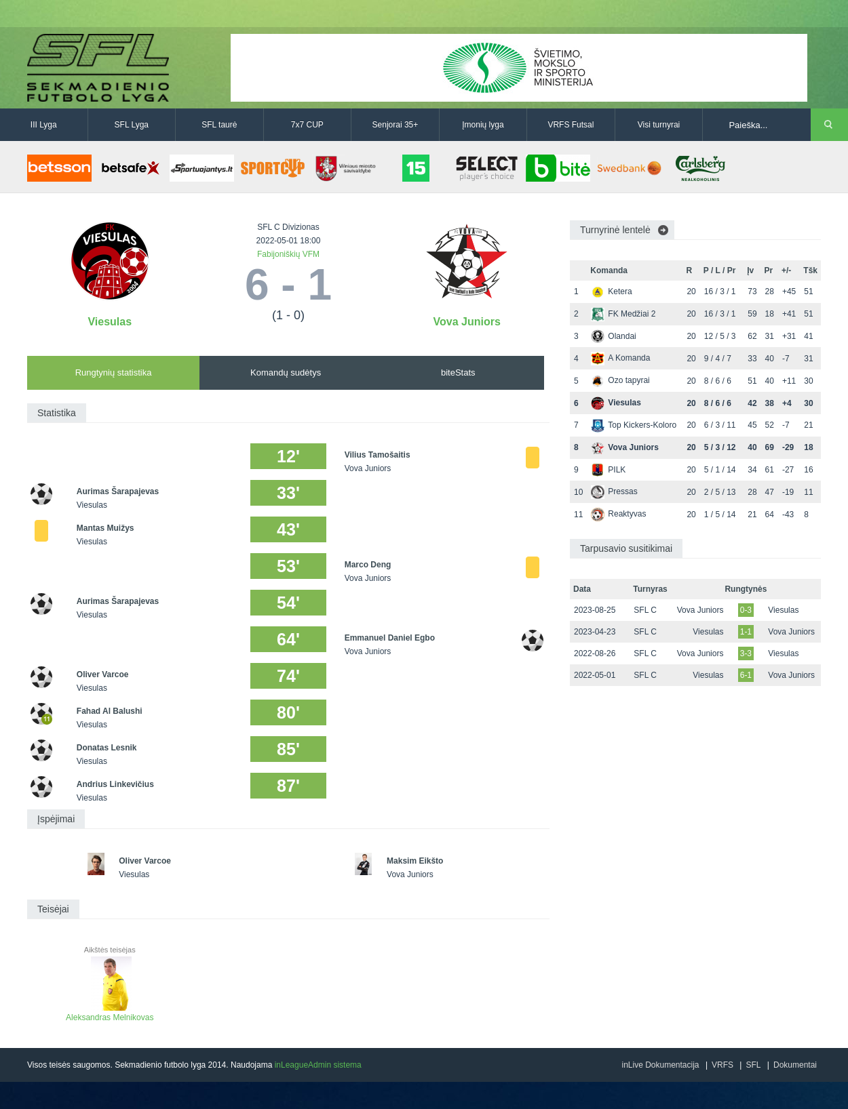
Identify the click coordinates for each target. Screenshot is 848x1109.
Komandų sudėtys (285, 372)
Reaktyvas (618, 514)
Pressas (614, 491)
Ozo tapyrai (620, 380)
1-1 (746, 632)
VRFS (722, 1065)
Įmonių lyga (482, 124)
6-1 (746, 675)
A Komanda (620, 358)
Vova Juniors (467, 321)
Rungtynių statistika (113, 372)
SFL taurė (219, 124)
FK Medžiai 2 (623, 314)
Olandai (613, 336)
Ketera (611, 291)
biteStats (458, 372)
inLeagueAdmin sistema (318, 1065)
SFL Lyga (132, 124)
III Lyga (44, 124)
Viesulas (110, 321)
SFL (753, 1065)
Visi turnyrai (659, 124)
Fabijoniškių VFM (288, 254)
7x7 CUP (307, 124)
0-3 (746, 610)
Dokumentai (795, 1065)
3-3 (746, 653)
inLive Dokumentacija (660, 1065)
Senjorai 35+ (395, 124)
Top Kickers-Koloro (633, 425)
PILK (608, 470)
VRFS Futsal (570, 124)
